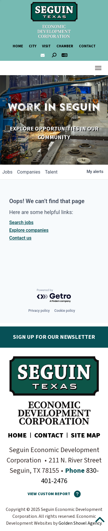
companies (28, 172)
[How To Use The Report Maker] (75, 494)
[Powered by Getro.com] (54, 296)
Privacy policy (39, 311)
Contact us (20, 238)
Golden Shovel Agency (79, 523)
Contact (87, 46)
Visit (46, 46)
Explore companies (28, 230)
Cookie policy (64, 311)
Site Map (85, 435)
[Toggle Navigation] (98, 68)
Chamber (64, 46)
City (32, 46)
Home (18, 46)
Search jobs (21, 222)
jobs (7, 172)
